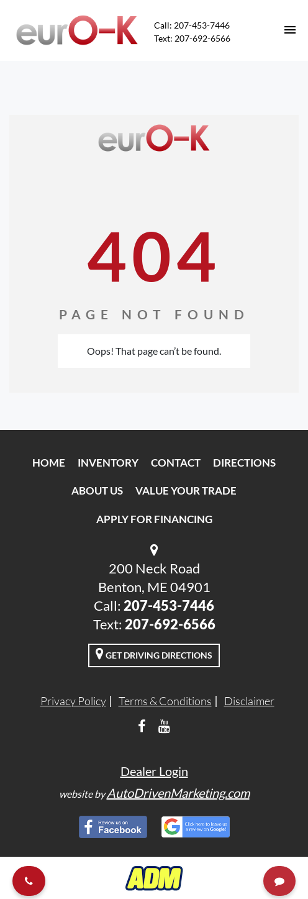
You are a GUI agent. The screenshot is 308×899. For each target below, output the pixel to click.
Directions (244, 462)
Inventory (108, 462)
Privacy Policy (73, 701)
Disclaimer (249, 701)
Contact (176, 462)
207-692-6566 (170, 624)
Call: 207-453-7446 (192, 25)
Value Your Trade (186, 490)
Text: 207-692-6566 (192, 38)
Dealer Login (154, 771)
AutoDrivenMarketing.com (178, 792)
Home (48, 462)
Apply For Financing (154, 519)
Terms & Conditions (165, 701)
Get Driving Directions (154, 653)
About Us (97, 490)
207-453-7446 (169, 605)
